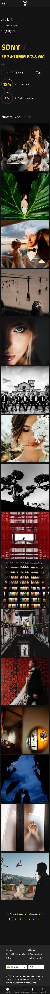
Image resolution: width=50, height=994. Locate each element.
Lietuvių (12, 967)
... (38, 919)
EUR (31, 967)
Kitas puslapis (34, 914)
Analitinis (7, 20)
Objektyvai (8, 31)
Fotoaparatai (9, 25)
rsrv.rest (32, 979)
